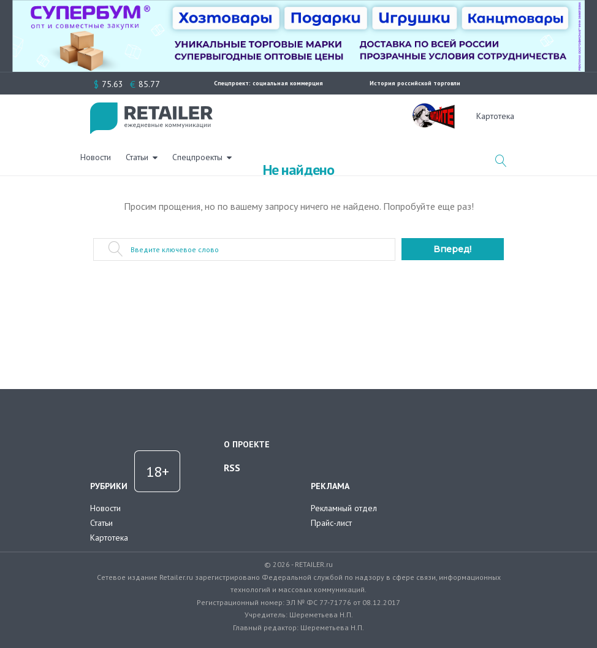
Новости (242, 116)
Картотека (109, 537)
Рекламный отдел (344, 508)
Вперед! (452, 249)
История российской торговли (415, 83)
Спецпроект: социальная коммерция (268, 83)
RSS (232, 467)
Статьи (284, 116)
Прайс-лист (331, 522)
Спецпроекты (344, 116)
